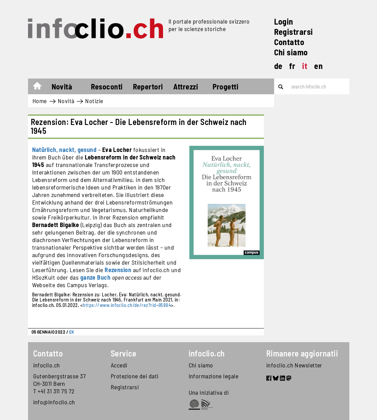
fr (292, 66)
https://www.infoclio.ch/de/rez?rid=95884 (127, 305)
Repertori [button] (148, 86)
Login (283, 21)
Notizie (94, 100)
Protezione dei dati (135, 376)
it (304, 66)
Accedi (119, 365)
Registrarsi (293, 32)
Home (40, 87)
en (318, 66)
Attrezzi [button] (185, 86)
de (278, 66)
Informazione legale (214, 376)
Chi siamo (291, 52)
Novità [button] (62, 86)
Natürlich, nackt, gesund (64, 149)
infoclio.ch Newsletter (294, 365)
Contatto (289, 42)
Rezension (118, 270)
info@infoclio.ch (54, 402)
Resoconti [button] (107, 86)
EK (71, 332)
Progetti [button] (226, 86)
